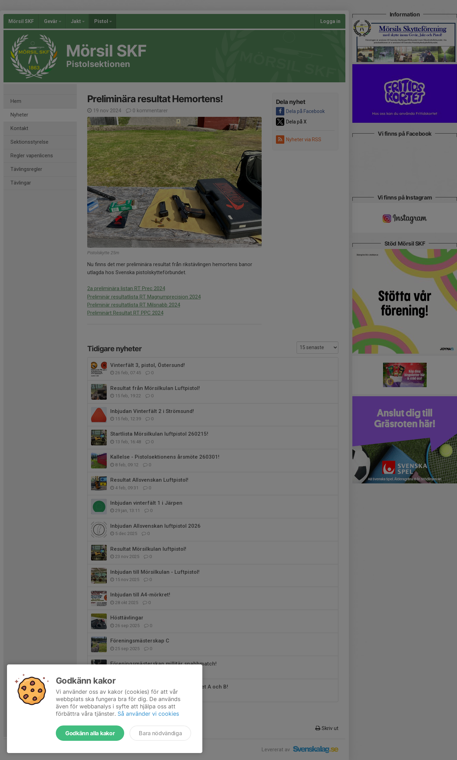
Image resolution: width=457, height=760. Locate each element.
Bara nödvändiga (160, 733)
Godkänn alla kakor (90, 733)
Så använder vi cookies (148, 713)
